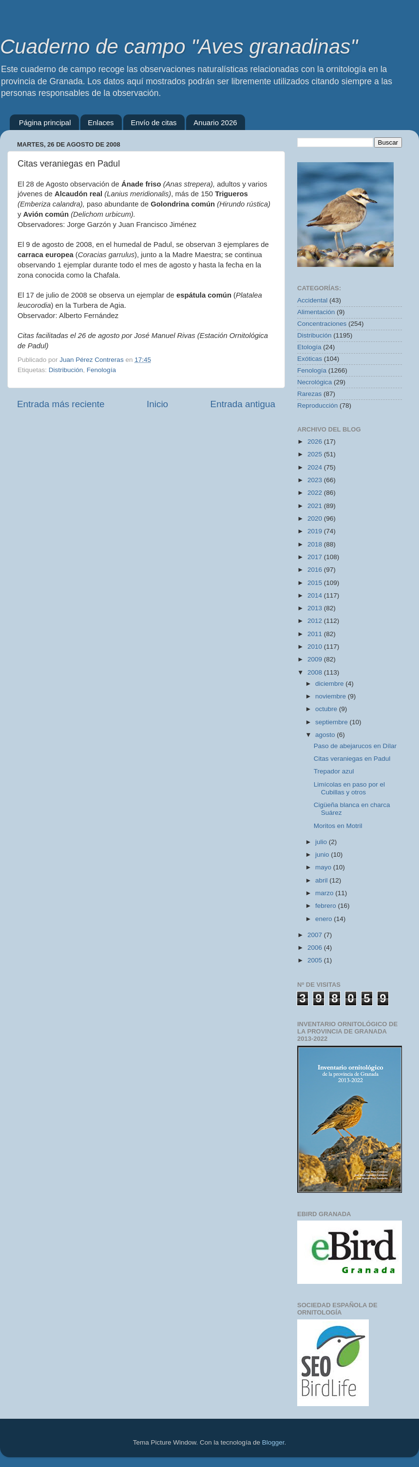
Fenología (101, 370)
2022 (315, 492)
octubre (327, 709)
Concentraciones (321, 323)
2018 (315, 544)
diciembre (330, 683)
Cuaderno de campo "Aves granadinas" (179, 46)
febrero (326, 905)
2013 (315, 608)
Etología (309, 347)
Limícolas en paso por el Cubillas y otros (349, 788)
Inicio (157, 404)
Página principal (45, 122)
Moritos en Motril (338, 825)
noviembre (331, 696)
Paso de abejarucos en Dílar (355, 746)
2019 (315, 531)
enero (324, 918)
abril (322, 880)
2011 (315, 634)
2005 (315, 960)
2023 (315, 480)
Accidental (312, 300)
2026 (315, 441)
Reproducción (317, 405)
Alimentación (316, 312)
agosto (326, 734)
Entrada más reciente (61, 404)
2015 (315, 582)
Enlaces (101, 122)
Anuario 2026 (215, 122)
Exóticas (309, 358)
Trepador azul (334, 771)
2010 (315, 646)
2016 (315, 569)
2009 (315, 659)
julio (322, 842)
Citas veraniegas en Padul (352, 758)
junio (323, 854)
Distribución (66, 370)
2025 (315, 454)
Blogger (273, 1442)
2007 (315, 935)
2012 (315, 620)
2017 (315, 557)
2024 (315, 467)
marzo (325, 893)
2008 (315, 672)
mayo (324, 867)
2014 (315, 595)
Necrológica (314, 382)
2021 (315, 505)
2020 (315, 518)
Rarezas (309, 393)
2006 (315, 947)
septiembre (332, 722)
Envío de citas (153, 122)
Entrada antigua (242, 404)
